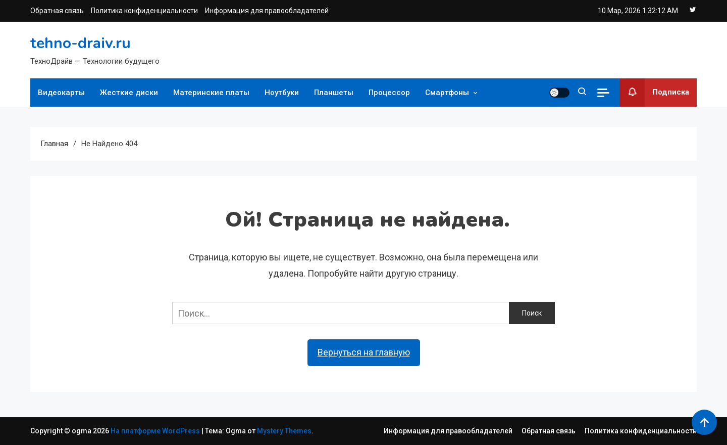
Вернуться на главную (364, 352)
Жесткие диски (129, 92)
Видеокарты (61, 92)
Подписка (654, 92)
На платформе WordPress (156, 431)
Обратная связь (57, 11)
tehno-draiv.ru (80, 43)
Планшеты (333, 92)
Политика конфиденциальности (144, 11)
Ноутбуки (282, 92)
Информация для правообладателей (267, 11)
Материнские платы (211, 92)
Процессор (389, 92)
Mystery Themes (284, 431)
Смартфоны (447, 92)
